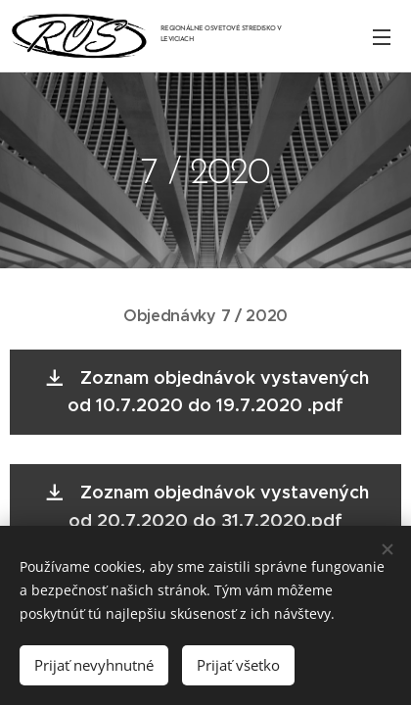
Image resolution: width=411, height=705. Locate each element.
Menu (381, 37)
